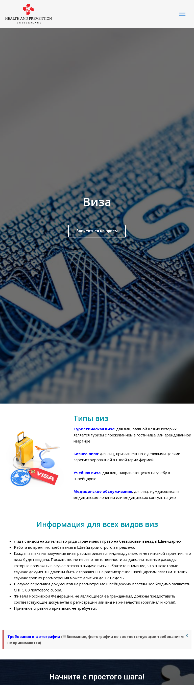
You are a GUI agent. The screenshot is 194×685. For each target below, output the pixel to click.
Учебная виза (87, 464)
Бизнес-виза (86, 445)
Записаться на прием (97, 227)
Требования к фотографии (33, 628)
